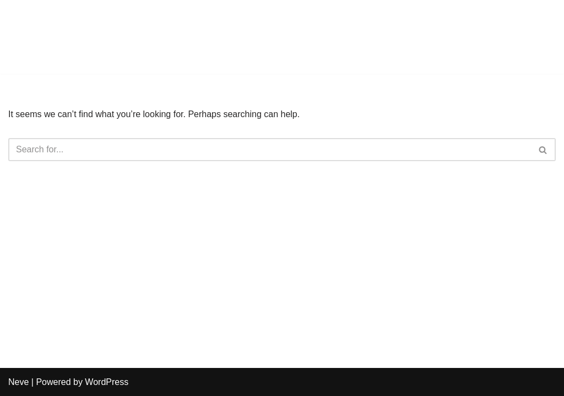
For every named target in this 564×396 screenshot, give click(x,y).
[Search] (269, 149)
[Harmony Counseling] (41, 37)
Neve (18, 382)
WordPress (106, 382)
